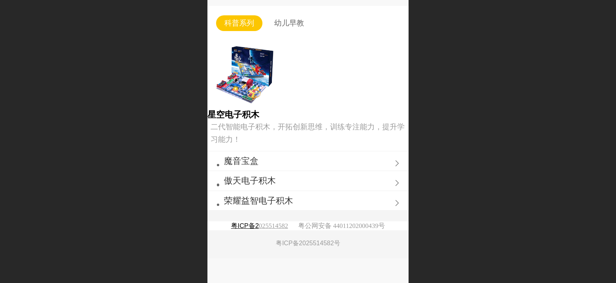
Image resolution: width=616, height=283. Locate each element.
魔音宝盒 (241, 161)
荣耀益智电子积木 (258, 201)
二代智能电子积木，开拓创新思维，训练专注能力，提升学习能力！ (308, 133)
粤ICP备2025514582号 (308, 243)
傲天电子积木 (250, 181)
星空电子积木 (233, 114)
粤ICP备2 (245, 226)
